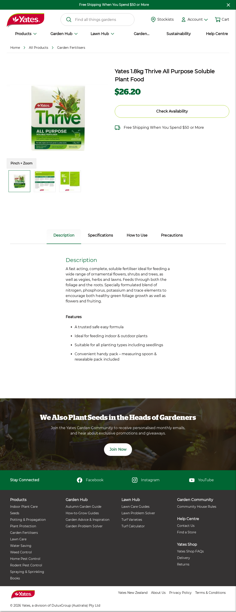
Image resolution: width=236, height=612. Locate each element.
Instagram (146, 480)
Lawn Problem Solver (138, 513)
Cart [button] (225, 19)
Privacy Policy (180, 593)
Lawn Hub (102, 34)
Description (63, 235)
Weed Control (21, 552)
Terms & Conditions (210, 593)
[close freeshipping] (228, 5)
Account (198, 19)
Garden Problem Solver (84, 526)
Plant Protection (23, 526)
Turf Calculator (133, 526)
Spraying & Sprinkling (27, 572)
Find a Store (186, 532)
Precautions (171, 235)
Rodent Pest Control (26, 565)
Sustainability (179, 34)
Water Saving (20, 546)
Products (26, 34)
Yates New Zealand (132, 593)
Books (15, 578)
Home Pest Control (25, 559)
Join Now (118, 449)
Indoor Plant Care (24, 507)
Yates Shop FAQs (190, 551)
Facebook (90, 480)
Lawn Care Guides (135, 507)
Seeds (14, 513)
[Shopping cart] (217, 19)
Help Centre (217, 34)
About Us (158, 593)
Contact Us (186, 526)
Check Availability (172, 111)
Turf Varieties (131, 520)
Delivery (183, 558)
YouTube (201, 480)
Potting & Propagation (28, 520)
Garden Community (141, 34)
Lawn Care (18, 539)
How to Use (137, 235)
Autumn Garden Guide (83, 507)
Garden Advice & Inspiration (87, 520)
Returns (183, 564)
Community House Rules (196, 507)
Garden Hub (64, 34)
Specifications (100, 235)
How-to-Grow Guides (82, 513)
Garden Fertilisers (24, 533)
